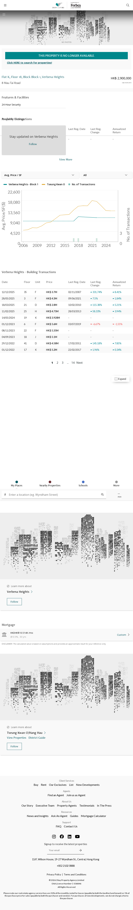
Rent (43, 784)
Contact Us (70, 826)
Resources (66, 812)
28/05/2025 (8, 298)
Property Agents (67, 805)
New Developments (88, 784)
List (71, 784)
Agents (66, 791)
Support (66, 822)
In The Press (104, 805)
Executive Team (45, 805)
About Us (66, 801)
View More (65, 159)
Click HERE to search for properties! (29, 62)
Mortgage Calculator (93, 815)
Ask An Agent (59, 815)
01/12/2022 (8, 349)
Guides (74, 815)
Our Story (27, 805)
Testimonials (86, 805)
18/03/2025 (8, 304)
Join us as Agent (75, 795)
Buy (36, 784)
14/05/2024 (8, 317)
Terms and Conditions (75, 874)
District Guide (37, 737)
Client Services (66, 780)
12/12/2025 (8, 292)
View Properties (17, 737)
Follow (14, 601)
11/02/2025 (8, 311)
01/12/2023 (8, 324)
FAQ (58, 826)
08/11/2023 (8, 330)
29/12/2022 (8, 343)
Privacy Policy (54, 874)
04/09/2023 (8, 336)
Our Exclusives (57, 784)
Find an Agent (56, 795)
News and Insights (37, 815)
